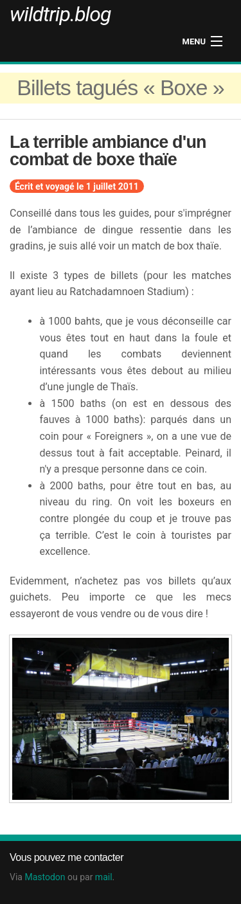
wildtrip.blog (60, 14)
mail (103, 877)
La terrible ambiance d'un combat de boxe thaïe (108, 150)
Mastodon (44, 877)
